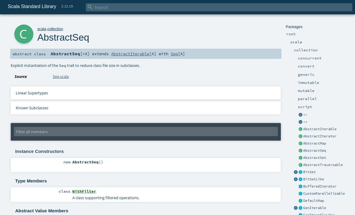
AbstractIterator (320, 136)
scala (41, 29)
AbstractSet (314, 158)
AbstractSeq (314, 150)
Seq (174, 53)
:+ (305, 122)
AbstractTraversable (323, 165)
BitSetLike (313, 179)
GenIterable (314, 208)
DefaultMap (313, 201)
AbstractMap (314, 143)
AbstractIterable (320, 129)
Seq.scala (61, 76)
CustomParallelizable (324, 193)
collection (55, 29)
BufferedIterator (320, 186)
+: (305, 115)
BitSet (309, 172)
